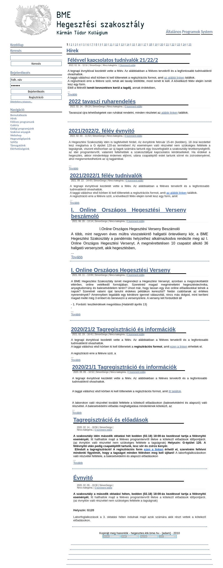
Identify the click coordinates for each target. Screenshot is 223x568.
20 (161, 44)
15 (133, 44)
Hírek (13, 118)
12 (116, 44)
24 (184, 44)
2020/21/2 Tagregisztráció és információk (123, 329)
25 (189, 44)
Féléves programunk (22, 121)
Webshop (16, 135)
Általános (173, 31)
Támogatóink (18, 145)
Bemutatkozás (18, 115)
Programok (191, 31)
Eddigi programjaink (22, 128)
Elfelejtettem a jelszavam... (21, 101)
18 (150, 44)
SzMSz (14, 142)
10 (105, 44)
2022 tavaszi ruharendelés (102, 101)
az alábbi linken (174, 77)
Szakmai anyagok (20, 132)
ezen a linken (178, 346)
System (207, 31)
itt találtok (175, 391)
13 (122, 44)
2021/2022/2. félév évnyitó (101, 131)
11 (110, 44)
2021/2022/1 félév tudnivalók (106, 175)
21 (167, 44)
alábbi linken (169, 112)
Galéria (14, 125)
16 (139, 44)
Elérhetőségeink (19, 148)
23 (178, 44)
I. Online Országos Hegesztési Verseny (120, 270)
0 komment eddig (127, 65)
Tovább (72, 94)
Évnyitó (83, 478)
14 (127, 44)
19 (156, 44)
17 (144, 44)
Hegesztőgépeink (20, 138)
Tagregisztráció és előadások (110, 420)
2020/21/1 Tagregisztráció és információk (124, 367)
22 (173, 44)
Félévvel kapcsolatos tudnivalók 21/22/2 (113, 60)
